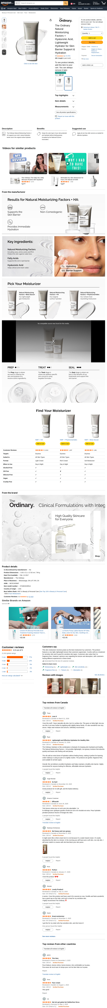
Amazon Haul (11, 8)
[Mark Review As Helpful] (47, 768)
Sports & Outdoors (96, 8)
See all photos (99, 712)
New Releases (65, 8)
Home (74, 8)
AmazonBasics (34, 8)
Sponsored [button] (6, 640)
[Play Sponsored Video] (28, 655)
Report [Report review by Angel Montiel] (58, 829)
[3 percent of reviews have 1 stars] (17, 709)
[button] (3, 8)
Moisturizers (32, 13)
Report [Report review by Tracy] (58, 768)
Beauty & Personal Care (9, 13)
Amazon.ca (94, 46)
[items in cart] (103, 3)
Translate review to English (51, 860)
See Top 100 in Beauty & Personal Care (53, 629)
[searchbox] (41, 3)
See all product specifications (66, 112)
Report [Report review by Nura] (58, 917)
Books (86, 8)
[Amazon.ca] (7, 3)
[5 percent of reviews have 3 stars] (17, 702)
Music (80, 8)
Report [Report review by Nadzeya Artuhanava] (58, 898)
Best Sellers (23, 8)
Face (25, 13)
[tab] (49, 704)
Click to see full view (30, 63)
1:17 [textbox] (84, 173)
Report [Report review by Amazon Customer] (58, 856)
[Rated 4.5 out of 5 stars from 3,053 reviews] (76, 672)
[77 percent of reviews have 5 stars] (17, 694)
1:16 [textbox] (45, 173)
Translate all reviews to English (54, 745)
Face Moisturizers (15, 631)
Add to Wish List (87, 65)
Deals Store (44, 8)
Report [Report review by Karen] (58, 967)
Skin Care (20, 13)
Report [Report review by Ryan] (58, 810)
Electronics (54, 8)
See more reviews (48, 973)
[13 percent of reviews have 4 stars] (17, 698)
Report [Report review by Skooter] (58, 944)
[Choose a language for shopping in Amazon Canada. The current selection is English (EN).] (72, 3)
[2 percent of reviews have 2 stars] (17, 705)
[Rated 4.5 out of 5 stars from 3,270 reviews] (34, 672)
